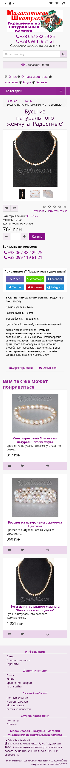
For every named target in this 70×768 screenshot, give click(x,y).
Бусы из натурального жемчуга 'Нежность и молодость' (35, 608)
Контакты (11, 82)
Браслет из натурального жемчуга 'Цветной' (35, 524)
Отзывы (41, 82)
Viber (15, 279)
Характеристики (21, 368)
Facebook (55, 279)
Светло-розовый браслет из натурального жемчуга (35, 440)
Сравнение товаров (19, 682)
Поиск (10, 675)
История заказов (17, 701)
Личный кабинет (17, 698)
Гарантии (13, 664)
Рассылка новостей (19, 709)
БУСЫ (28, 101)
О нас (13, 77)
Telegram (55, 287)
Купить (37, 236)
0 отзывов (38, 211)
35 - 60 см (32, 216)
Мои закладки (15, 705)
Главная (12, 101)
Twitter (15, 287)
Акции (27, 82)
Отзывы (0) (47, 368)
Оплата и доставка (35, 77)
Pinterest (35, 287)
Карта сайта (14, 686)
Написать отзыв (57, 211)
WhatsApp (35, 279)
